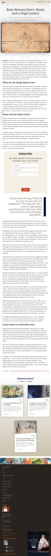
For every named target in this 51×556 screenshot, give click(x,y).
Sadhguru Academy (7, 483)
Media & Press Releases (8, 475)
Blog (4, 469)
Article (12, 4)
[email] (1, 122)
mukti (22, 104)
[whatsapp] (2, 112)
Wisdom (8, 4)
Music (4, 472)
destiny (44, 344)
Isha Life (4, 492)
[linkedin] (1, 119)
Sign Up (25, 189)
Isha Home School (7, 486)
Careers (4, 500)
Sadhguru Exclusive (7, 480)
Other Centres (6, 535)
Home (3, 4)
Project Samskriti (6, 497)
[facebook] (2, 115)
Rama (28, 118)
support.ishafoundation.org (10, 533)
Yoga (4, 478)
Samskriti (5, 489)
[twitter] (1, 117)
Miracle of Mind (6, 466)
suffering (38, 328)
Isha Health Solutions (7, 494)
